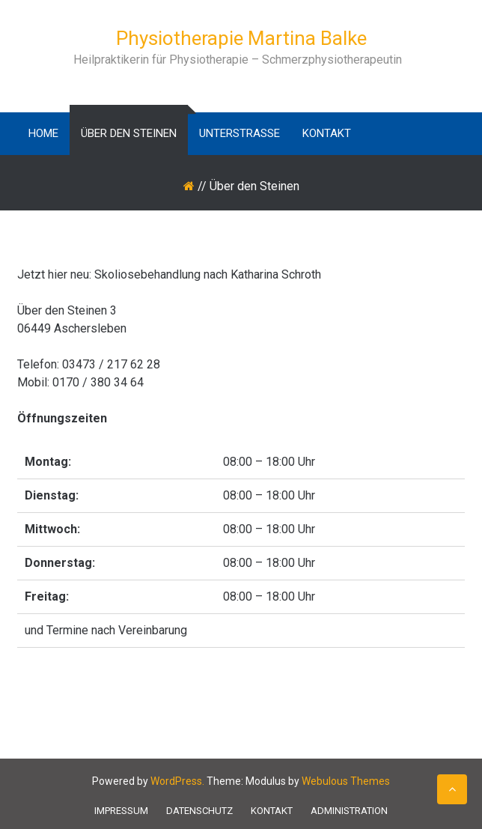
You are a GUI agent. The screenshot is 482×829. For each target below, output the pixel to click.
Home (43, 133)
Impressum (121, 810)
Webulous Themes (346, 781)
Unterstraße (239, 133)
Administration (349, 810)
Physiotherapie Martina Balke (241, 38)
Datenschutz (199, 810)
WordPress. (177, 781)
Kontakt (326, 133)
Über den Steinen (129, 133)
